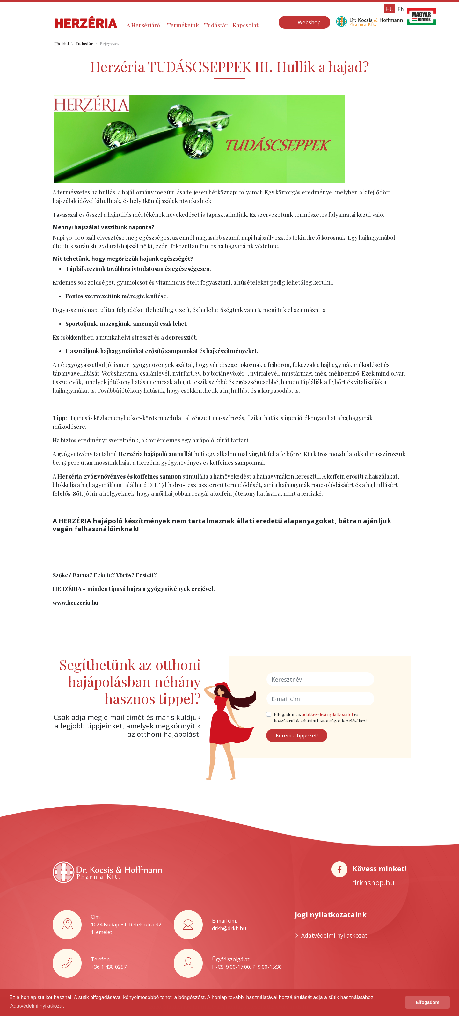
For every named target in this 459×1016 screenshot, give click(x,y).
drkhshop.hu (373, 882)
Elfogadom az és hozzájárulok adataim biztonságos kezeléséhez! (320, 717)
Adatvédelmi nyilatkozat (334, 935)
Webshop (309, 22)
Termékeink (183, 25)
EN (401, 9)
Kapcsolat (246, 25)
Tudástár (216, 25)
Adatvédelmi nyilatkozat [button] (37, 1006)
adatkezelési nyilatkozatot (327, 714)
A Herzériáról (144, 25)
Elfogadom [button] (427, 1002)
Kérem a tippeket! (297, 735)
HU (389, 9)
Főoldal (61, 43)
